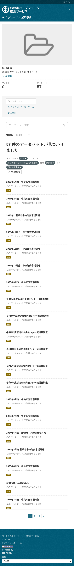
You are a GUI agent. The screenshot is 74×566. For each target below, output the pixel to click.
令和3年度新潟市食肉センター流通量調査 (27, 332)
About (11, 113)
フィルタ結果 (14, 172)
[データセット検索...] (33, 125)
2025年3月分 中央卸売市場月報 (22, 499)
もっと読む (7, 76)
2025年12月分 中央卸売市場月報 (23, 249)
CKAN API (6, 539)
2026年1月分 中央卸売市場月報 (22, 182)
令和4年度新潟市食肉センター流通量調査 (27, 349)
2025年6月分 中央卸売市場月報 (22, 466)
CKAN (7, 552)
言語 (4, 557)
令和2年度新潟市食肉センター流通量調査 (27, 382)
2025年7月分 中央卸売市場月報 (22, 416)
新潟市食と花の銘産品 (17, 483)
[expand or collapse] (69, 9)
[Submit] (64, 125)
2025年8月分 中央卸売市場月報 (22, 399)
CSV (8, 190)
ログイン (67, 2)
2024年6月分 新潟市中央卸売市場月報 (26, 433)
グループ (13, 17)
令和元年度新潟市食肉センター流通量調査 (27, 316)
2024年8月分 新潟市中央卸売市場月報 (25, 449)
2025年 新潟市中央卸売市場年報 (23, 215)
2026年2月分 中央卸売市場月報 (22, 199)
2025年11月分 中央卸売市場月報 (23, 232)
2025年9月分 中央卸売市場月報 (22, 282)
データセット (15, 101)
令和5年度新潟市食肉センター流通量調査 (27, 366)
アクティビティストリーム (21, 107)
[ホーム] (3, 17)
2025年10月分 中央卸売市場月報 (23, 265)
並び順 (9, 135)
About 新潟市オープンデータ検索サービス (20, 536)
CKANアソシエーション (12, 543)
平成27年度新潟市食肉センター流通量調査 (27, 299)
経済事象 (26, 17)
